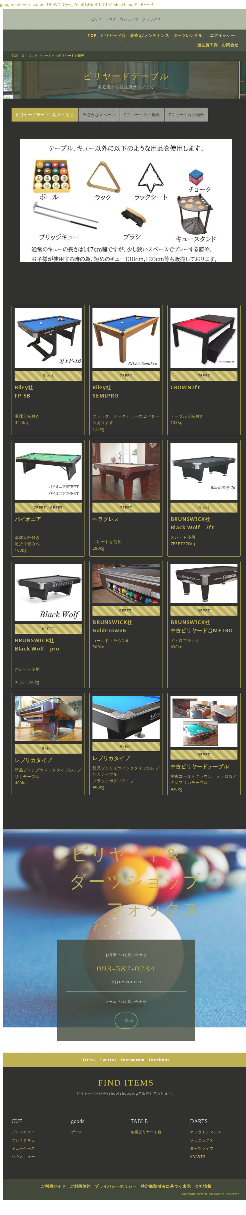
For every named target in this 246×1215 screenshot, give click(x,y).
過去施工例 (214, 44)
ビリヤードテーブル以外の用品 (51, 114)
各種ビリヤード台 (153, 1155)
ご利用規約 (87, 1209)
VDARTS (204, 1180)
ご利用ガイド (59, 1209)
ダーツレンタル (194, 35)
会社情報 (210, 1209)
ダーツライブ (208, 1172)
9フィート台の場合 (149, 114)
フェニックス (208, 1163)
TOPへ (95, 1083)
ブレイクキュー (32, 1163)
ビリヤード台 (119, 35)
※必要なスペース (106, 114)
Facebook (166, 1083)
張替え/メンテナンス (156, 35)
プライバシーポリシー (122, 1209)
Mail (133, 1044)
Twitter (114, 1083)
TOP (98, 35)
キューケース (30, 1172)
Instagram (140, 1083)
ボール (84, 1155)
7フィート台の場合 (193, 114)
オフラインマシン (212, 1155)
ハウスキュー (30, 1180)
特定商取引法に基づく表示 (172, 1209)
